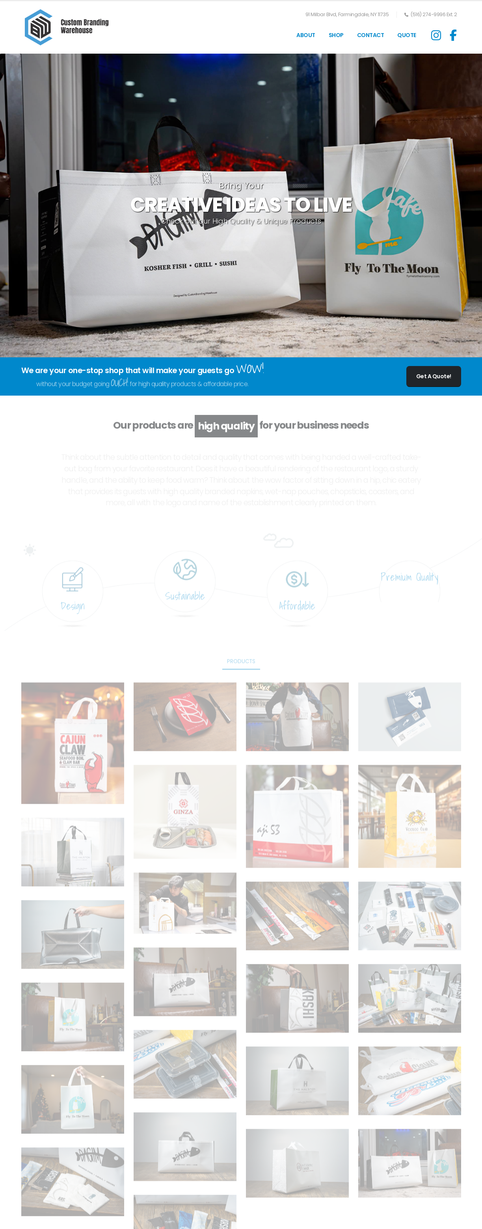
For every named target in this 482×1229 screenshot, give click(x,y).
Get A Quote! (433, 376)
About (305, 35)
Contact (370, 35)
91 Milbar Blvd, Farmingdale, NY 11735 (347, 14)
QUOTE (406, 35)
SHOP (336, 35)
